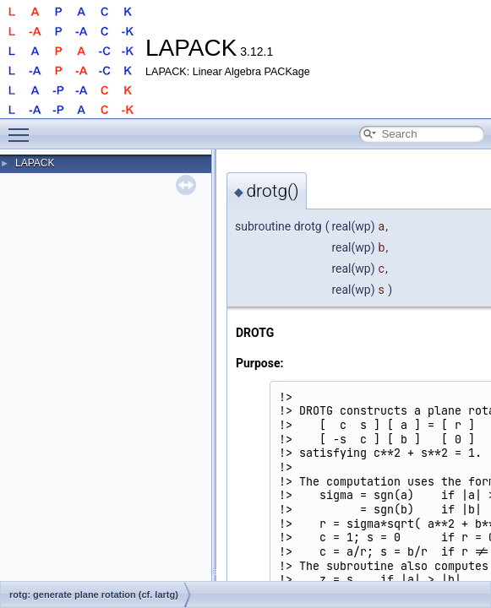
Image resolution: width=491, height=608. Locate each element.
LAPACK (34, 163)
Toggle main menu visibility (22, 127)
